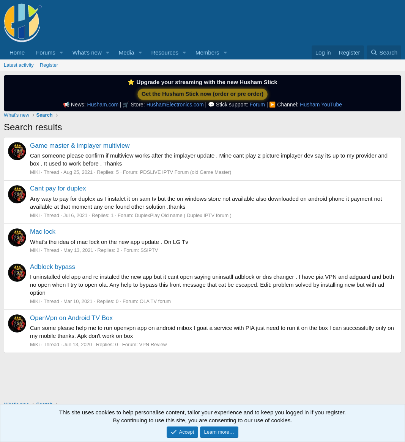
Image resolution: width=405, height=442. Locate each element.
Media (126, 52)
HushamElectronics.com (175, 105)
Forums (45, 52)
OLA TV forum (155, 301)
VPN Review (153, 344)
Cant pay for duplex (58, 188)
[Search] (384, 52)
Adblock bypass (52, 266)
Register (49, 65)
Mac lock (42, 231)
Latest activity (19, 65)
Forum (257, 105)
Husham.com (102, 105)
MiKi (34, 172)
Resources (164, 52)
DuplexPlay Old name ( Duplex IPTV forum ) (183, 215)
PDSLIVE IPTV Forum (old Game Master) (186, 172)
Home (17, 52)
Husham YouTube (321, 105)
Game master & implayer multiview (80, 145)
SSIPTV (149, 250)
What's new (87, 52)
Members (207, 52)
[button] (61, 52)
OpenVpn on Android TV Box (71, 318)
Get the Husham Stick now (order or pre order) (202, 94)
